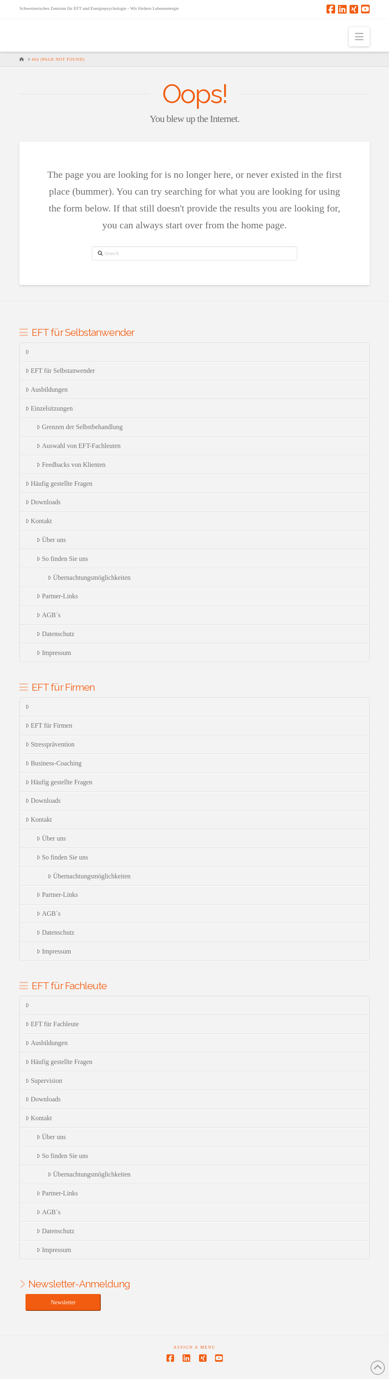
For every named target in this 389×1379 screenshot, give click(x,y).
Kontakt (38, 520)
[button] (359, 36)
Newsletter (63, 1302)
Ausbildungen (46, 389)
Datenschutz (55, 633)
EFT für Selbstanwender (60, 370)
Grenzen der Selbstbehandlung (80, 426)
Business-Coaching (53, 763)
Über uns (51, 539)
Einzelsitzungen (49, 408)
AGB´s (48, 614)
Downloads (43, 502)
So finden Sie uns (62, 558)
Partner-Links (57, 596)
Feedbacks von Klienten (71, 464)
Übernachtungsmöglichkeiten (89, 577)
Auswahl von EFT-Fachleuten (78, 445)
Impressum (54, 652)
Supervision (43, 1080)
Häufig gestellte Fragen (59, 483)
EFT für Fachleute (52, 1023)
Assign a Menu (195, 1347)
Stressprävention (49, 744)
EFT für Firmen (48, 725)
